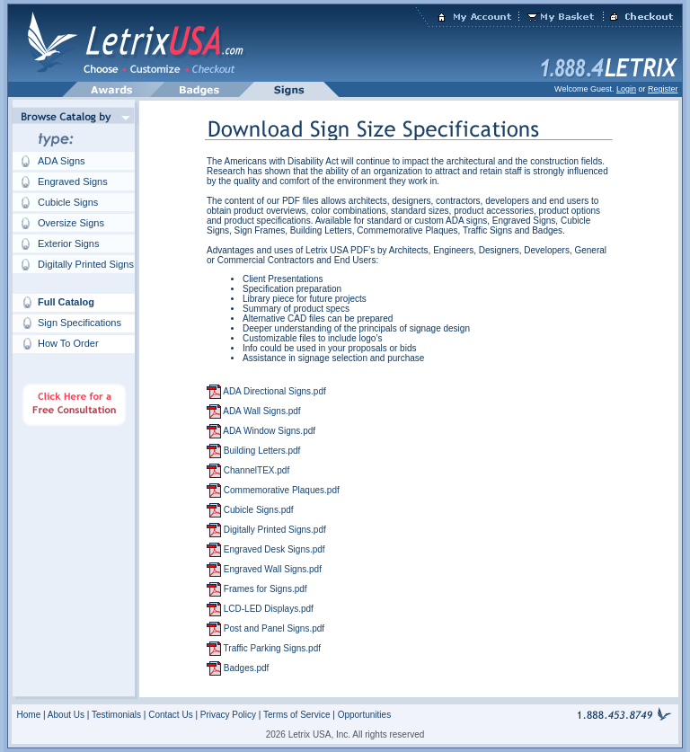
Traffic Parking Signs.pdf (271, 648)
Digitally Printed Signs (86, 264)
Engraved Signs (73, 181)
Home (29, 715)
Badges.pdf (245, 668)
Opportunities (364, 715)
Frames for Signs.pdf (264, 589)
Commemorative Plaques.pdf (280, 490)
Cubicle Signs (68, 202)
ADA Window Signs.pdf (268, 431)
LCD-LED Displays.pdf (267, 609)
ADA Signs (61, 160)
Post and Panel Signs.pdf (272, 628)
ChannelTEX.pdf (255, 470)
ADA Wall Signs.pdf (261, 411)
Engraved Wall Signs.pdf (271, 569)
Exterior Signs (68, 243)
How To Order (68, 343)
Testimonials (116, 715)
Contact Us (170, 715)
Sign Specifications (79, 322)
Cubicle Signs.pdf (257, 510)
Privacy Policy (229, 715)
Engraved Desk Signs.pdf (273, 549)
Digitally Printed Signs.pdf (273, 530)
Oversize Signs (71, 222)
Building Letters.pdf (260, 451)
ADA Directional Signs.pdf (273, 391)
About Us (66, 715)
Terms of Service (297, 715)
